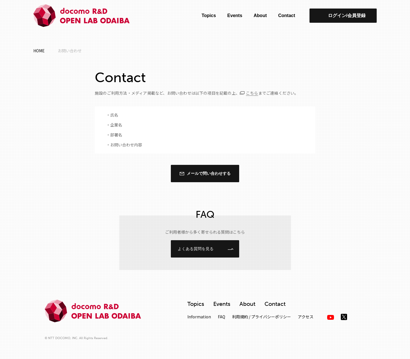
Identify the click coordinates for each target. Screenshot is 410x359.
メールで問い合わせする (209, 173)
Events (234, 15)
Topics (209, 15)
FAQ (221, 316)
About (260, 15)
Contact (286, 15)
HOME (39, 50)
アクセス (305, 316)
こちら (252, 93)
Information (199, 316)
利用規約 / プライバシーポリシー (261, 316)
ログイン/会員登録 (347, 15)
